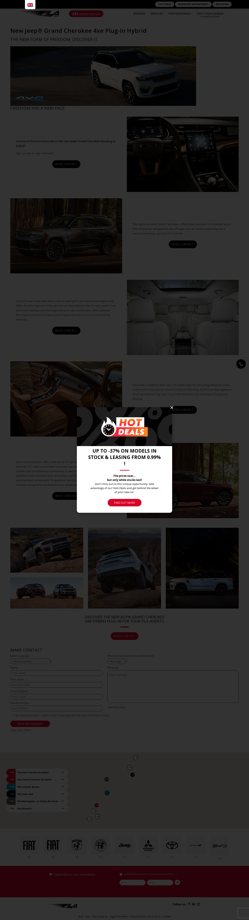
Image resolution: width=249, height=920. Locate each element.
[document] (124, 460)
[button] (172, 407)
